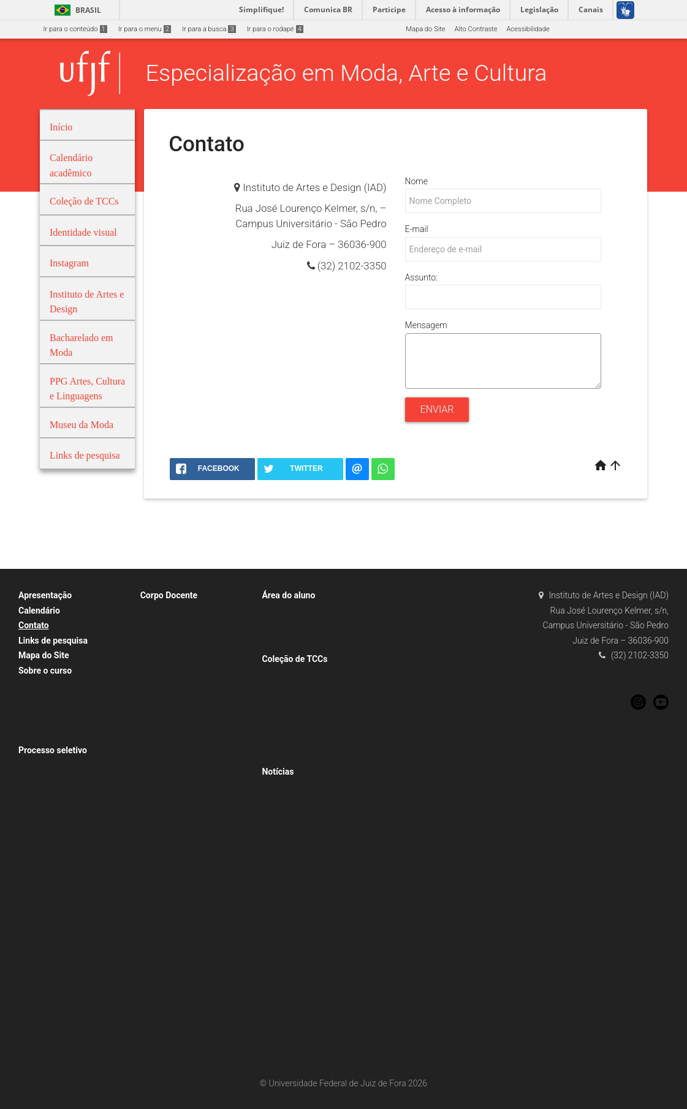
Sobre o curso (45, 670)
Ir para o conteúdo (75, 29)
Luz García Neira (171, 904)
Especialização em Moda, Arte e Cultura (346, 72)
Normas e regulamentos (61, 735)
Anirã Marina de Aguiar (181, 627)
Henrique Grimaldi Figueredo (189, 806)
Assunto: (421, 277)
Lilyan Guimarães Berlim (183, 887)
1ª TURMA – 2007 (295, 675)
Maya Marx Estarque (177, 936)
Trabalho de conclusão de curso (316, 627)
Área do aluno (288, 595)
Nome (416, 181)
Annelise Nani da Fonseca (186, 644)
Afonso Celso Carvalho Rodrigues (197, 611)
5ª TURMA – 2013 (295, 740)
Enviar (437, 409)
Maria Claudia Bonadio (180, 919)
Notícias (278, 771)
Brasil (75, 10)
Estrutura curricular (54, 703)
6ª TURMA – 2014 (295, 756)
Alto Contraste (476, 29)
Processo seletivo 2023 (60, 766)
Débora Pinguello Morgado (186, 660)
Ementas (38, 686)
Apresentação (45, 595)
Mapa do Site (425, 29)
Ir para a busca (209, 29)
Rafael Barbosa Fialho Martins (192, 984)
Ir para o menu (144, 29)
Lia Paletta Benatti (174, 871)
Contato (33, 625)
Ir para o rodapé (275, 29)
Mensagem (426, 325)
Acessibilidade (527, 29)
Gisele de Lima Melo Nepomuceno (198, 757)
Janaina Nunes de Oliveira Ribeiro (197, 822)
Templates (284, 611)
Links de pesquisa (53, 640)
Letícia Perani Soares (178, 855)
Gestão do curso (50, 719)
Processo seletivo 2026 (60, 799)
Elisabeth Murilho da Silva (185, 676)
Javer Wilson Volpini (177, 839)
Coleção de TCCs (294, 659)
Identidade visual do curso (307, 644)
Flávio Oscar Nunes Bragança (191, 692)
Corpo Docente (168, 595)
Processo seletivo (52, 750)
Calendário (39, 610)
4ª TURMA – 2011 (295, 723)
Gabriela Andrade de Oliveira (189, 741)
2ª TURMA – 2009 (295, 691)
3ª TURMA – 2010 (295, 708)
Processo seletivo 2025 (60, 782)
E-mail (416, 229)
